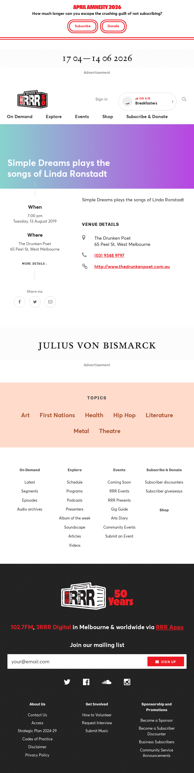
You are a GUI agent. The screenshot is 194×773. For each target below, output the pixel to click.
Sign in (101, 99)
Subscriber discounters (164, 482)
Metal (81, 431)
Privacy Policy (37, 754)
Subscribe (83, 26)
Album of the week (74, 517)
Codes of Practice (37, 738)
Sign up (165, 662)
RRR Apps (170, 627)
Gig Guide (119, 509)
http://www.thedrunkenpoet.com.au (132, 266)
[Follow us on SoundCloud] (106, 682)
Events (119, 470)
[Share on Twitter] (35, 302)
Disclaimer (37, 746)
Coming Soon (119, 482)
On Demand (30, 470)
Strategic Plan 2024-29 (37, 730)
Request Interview (97, 722)
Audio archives (29, 509)
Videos (75, 545)
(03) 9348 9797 (109, 255)
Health (94, 415)
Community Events (119, 527)
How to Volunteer (96, 714)
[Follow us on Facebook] (86, 683)
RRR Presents (119, 500)
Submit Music (96, 730)
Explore (75, 470)
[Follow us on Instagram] (127, 683)
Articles (74, 536)
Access (37, 722)
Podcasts (75, 500)
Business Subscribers (156, 741)
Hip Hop (124, 415)
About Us (37, 704)
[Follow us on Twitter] (67, 682)
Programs (74, 491)
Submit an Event (119, 536)
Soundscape (74, 527)
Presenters (74, 509)
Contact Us (37, 714)
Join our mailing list (97, 645)
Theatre (109, 431)
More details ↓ (35, 263)
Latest (30, 482)
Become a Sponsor (156, 720)
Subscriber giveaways (164, 491)
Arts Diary (119, 517)
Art (25, 415)
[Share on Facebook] (19, 302)
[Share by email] (50, 302)
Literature (159, 415)
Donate (113, 26)
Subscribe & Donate (164, 470)
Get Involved (97, 704)
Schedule (75, 482)
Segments (29, 491)
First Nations (57, 415)
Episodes (29, 500)
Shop (164, 510)
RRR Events (119, 491)
